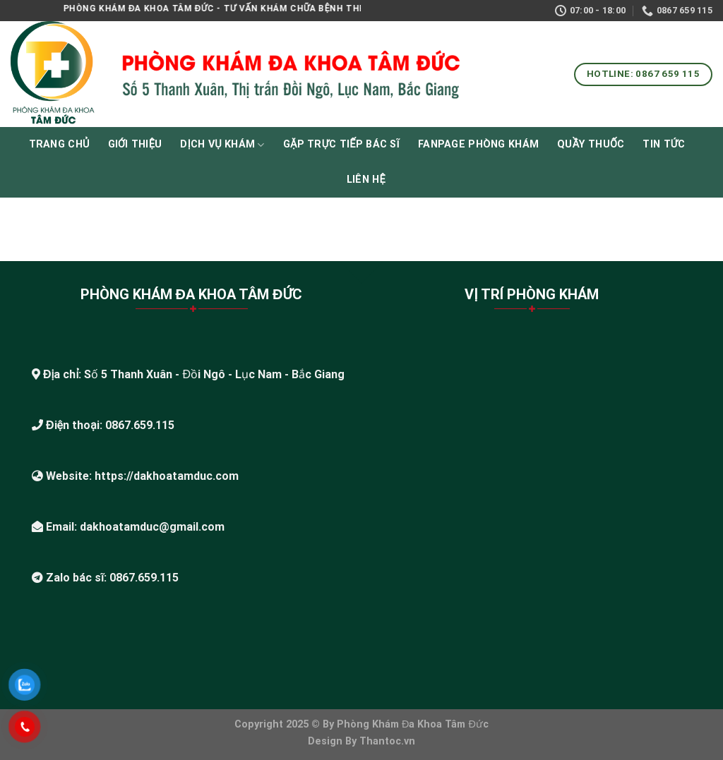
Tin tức (664, 144)
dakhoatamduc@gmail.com (152, 526)
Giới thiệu (135, 144)
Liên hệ (366, 180)
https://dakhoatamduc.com (167, 476)
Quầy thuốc (590, 144)
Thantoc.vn (387, 741)
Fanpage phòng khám (478, 144)
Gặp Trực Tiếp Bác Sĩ (341, 144)
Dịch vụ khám (222, 145)
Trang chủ (59, 144)
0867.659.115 (139, 425)
